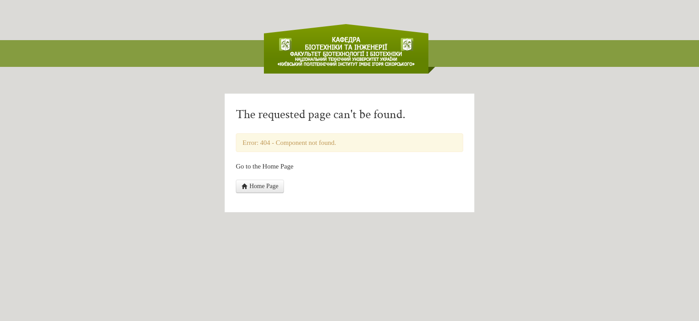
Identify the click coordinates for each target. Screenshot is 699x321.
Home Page (260, 186)
